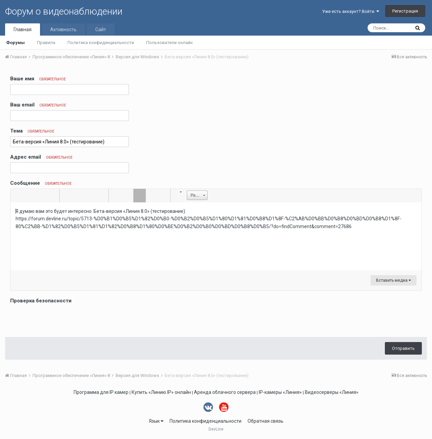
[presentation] (61, 318)
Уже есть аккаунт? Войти (350, 11)
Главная (23, 29)
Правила (46, 42)
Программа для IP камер (101, 392)
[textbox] (216, 236)
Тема (32, 131)
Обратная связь (265, 421)
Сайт (100, 29)
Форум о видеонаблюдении (63, 11)
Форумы (15, 42)
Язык (156, 421)
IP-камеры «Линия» (280, 392)
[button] (17, 195)
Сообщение (41, 183)
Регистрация (405, 11)
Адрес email (41, 157)
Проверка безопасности (41, 301)
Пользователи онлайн (169, 42)
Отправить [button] (403, 348)
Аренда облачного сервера (225, 392)
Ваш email (38, 105)
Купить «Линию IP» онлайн (161, 392)
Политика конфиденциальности (100, 42)
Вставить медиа (393, 280)
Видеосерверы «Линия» (331, 392)
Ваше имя (38, 79)
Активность (63, 29)
